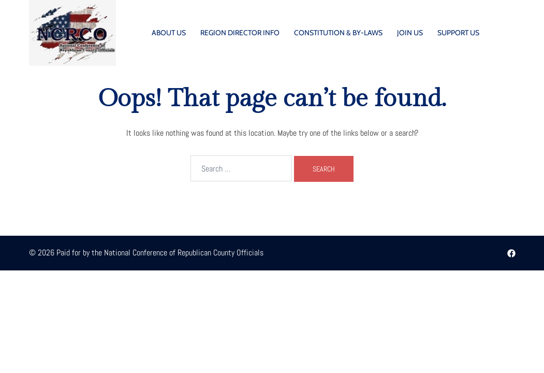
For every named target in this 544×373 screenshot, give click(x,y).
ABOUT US (169, 32)
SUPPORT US (458, 32)
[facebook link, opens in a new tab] (511, 252)
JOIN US (410, 32)
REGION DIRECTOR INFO (240, 32)
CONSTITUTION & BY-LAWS (338, 32)
